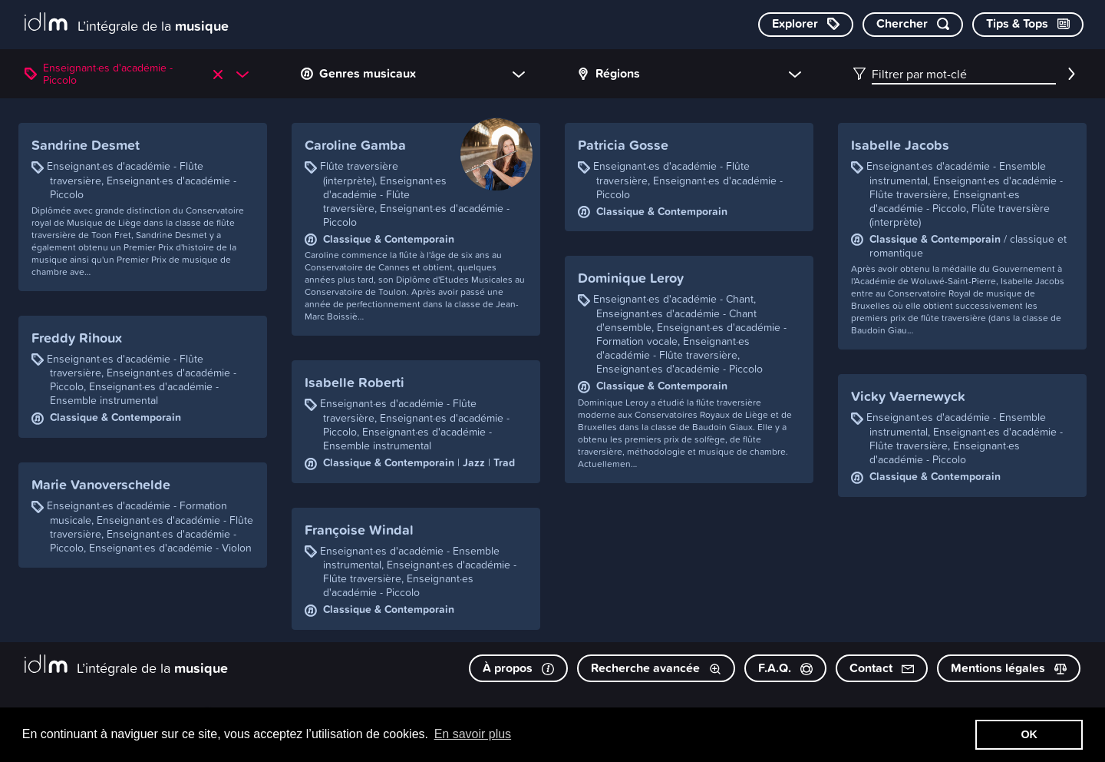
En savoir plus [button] (473, 733)
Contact (881, 668)
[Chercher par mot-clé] (913, 24)
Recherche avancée (656, 668)
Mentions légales (1009, 668)
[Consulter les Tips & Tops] (1028, 24)
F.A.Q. (785, 668)
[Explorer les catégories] (805, 24)
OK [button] (1029, 734)
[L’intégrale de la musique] (127, 23)
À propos (518, 668)
